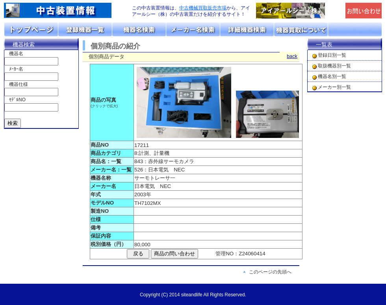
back (292, 56)
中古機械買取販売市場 (202, 8)
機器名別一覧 (332, 76)
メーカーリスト (193, 29)
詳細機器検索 (247, 29)
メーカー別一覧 (334, 87)
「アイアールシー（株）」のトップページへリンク (298, 11)
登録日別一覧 (332, 55)
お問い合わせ (355, 29)
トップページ (31, 29)
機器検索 (24, 44)
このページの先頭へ (270, 272)
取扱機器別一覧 (334, 66)
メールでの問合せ (363, 11)
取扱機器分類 (85, 29)
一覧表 (324, 44)
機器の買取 (301, 29)
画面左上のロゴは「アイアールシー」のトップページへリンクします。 (63, 11)
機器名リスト (139, 29)
